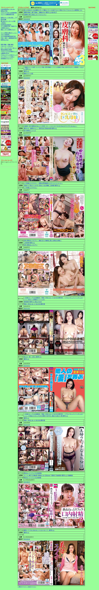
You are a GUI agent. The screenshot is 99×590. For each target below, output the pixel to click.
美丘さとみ (32, 185)
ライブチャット (5, 56)
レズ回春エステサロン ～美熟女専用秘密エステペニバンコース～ (43, 183)
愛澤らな (48, 12)
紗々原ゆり (39, 185)
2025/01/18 (27, 192)
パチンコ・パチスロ (7, 46)
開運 (10, 49)
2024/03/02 (27, 366)
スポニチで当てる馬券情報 (9, 12)
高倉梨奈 (58, 475)
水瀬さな (26, 185)
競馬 (2, 44)
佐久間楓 (46, 185)
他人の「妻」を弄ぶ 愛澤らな (32, 357)
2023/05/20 (27, 539)
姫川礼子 (54, 12)
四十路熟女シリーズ (30, 130)
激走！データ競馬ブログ (8, 29)
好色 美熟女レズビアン (30, 245)
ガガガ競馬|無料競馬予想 (8, 36)
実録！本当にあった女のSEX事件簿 (34, 304)
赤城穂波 (70, 475)
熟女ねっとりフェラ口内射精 (32, 477)
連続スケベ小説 (28, 73)
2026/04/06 (27, 19)
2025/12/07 (27, 135)
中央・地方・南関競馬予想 (9, 38)
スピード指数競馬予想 (7, 14)
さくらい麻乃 (28, 475)
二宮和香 (51, 185)
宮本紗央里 (47, 128)
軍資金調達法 (5, 49)
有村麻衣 (26, 302)
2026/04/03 (27, 78)
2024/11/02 (27, 249)
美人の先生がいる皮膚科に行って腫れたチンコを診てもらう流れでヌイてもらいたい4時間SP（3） (53, 10)
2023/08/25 (27, 482)
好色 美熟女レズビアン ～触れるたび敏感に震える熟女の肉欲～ (43, 240)
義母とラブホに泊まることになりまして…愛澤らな (39, 530)
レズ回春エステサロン (30, 187)
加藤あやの (42, 12)
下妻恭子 (53, 475)
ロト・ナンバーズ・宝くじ (9, 48)
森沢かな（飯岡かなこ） (31, 128)
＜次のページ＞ (31, 587)
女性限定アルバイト (7, 58)
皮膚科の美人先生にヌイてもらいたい (35, 14)
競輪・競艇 (7, 44)
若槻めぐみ (41, 475)
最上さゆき (38, 302)
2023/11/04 (27, 425)
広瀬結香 (34, 475)
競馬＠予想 (4, 11)
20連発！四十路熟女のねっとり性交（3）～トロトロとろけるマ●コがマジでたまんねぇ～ (50, 126)
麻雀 (12, 44)
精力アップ (13, 55)
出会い (12, 56)
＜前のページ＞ (22, 587)
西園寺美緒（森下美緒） (31, 12)
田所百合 (41, 128)
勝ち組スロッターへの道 (8, 21)
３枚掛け (3, 23)
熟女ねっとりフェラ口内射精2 (33, 473)
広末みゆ (47, 475)
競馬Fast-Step (4, 40)
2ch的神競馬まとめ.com (8, 9)
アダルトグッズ (5, 55)
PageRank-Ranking (6, 24)
